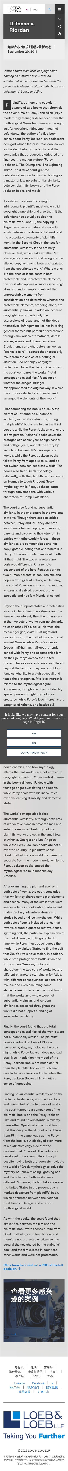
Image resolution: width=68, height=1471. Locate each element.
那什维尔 (15, 1372)
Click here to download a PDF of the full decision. (33, 1266)
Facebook (38, 1383)
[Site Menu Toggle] (60, 9)
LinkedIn (19, 1383)
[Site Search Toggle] (50, 9)
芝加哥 (48, 1367)
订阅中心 (43, 1392)
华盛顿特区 (35, 1372)
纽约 (34, 1367)
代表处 (35, 1376)
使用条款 (24, 1392)
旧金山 (54, 1372)
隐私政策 (52, 1387)
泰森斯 (19, 1376)
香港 (50, 1376)
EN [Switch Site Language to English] (27, 9)
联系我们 (33, 1387)
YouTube (15, 1387)
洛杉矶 (19, 1367)
